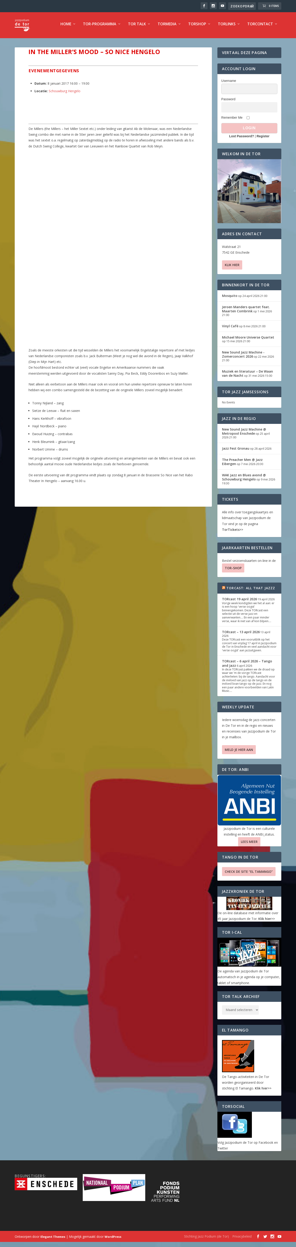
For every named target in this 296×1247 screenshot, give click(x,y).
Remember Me (232, 120)
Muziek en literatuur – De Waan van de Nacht (247, 376)
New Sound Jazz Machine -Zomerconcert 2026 (243, 357)
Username (228, 83)
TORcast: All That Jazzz (250, 590)
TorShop (197, 27)
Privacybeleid (242, 1239)
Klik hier (232, 267)
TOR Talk (137, 27)
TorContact (260, 27)
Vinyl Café (230, 328)
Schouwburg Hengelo (64, 93)
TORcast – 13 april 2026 (241, 634)
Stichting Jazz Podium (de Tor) (206, 1239)
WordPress (113, 1239)
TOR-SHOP (233, 570)
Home (65, 27)
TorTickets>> (232, 532)
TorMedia (167, 27)
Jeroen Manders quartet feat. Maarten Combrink (246, 311)
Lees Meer (249, 844)
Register (262, 139)
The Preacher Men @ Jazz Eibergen (242, 464)
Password (228, 101)
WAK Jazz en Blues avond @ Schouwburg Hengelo (244, 479)
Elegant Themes (52, 1239)
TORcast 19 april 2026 (239, 601)
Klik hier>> (266, 921)
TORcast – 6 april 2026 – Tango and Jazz (247, 665)
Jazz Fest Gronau (235, 451)
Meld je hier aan (239, 752)
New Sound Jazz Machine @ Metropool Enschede (244, 434)
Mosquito (229, 298)
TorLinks (227, 27)
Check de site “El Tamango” (249, 874)
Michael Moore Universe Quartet (248, 340)
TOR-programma (99, 27)
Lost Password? (241, 139)
